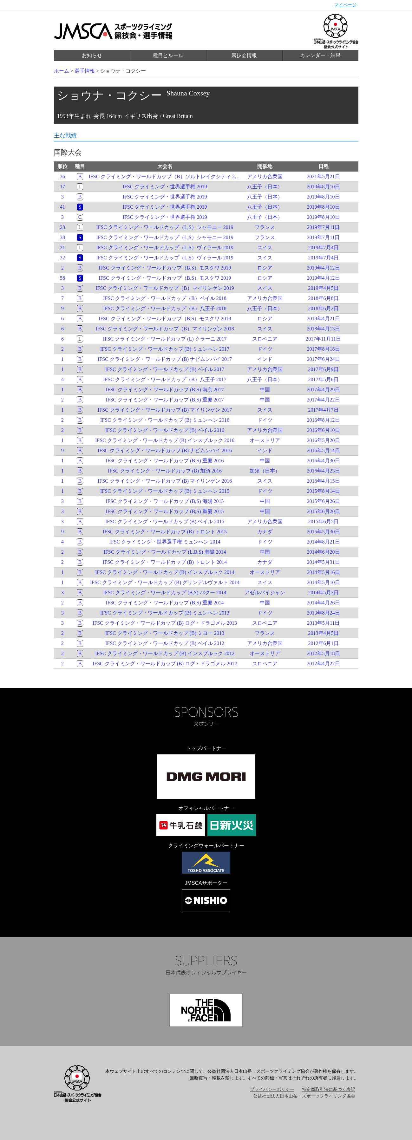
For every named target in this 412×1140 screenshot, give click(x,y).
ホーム (61, 71)
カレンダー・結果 (320, 55)
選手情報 (85, 71)
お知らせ (92, 55)
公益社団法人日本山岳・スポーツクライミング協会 (304, 1096)
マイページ (345, 5)
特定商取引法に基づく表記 (328, 1089)
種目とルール (168, 55)
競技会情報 (244, 55)
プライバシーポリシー (272, 1089)
